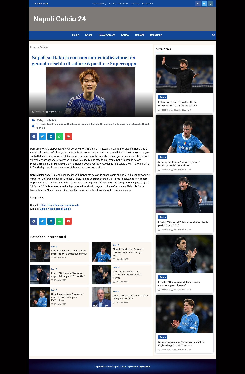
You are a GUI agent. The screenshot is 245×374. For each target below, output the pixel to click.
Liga (128, 124)
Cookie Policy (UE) (118, 3)
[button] (33, 136)
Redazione (147, 3)
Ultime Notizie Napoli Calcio (55, 208)
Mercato (136, 124)
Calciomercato (107, 35)
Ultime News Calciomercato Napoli (59, 205)
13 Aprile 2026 (58, 258)
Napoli (88, 35)
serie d (41, 127)
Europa (95, 124)
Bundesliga (73, 124)
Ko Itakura (119, 124)
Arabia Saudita (51, 124)
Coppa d (85, 124)
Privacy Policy (99, 3)
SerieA (125, 35)
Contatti (135, 3)
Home (75, 35)
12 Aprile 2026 (58, 280)
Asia (63, 124)
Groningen (106, 124)
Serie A (44, 47)
